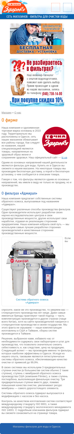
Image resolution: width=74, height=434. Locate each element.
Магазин (6, 112)
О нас (17, 112)
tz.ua (64, 157)
